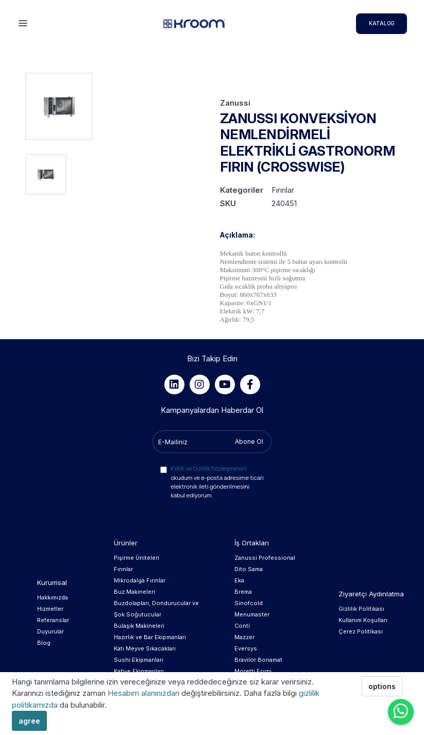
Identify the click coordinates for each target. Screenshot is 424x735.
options (382, 686)
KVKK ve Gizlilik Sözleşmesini (209, 468)
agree (29, 720)
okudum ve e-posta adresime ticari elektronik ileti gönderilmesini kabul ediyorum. (217, 481)
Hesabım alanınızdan (144, 693)
